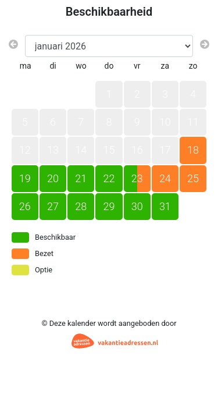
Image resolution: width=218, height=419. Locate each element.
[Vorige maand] (13, 45)
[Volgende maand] (204, 45)
